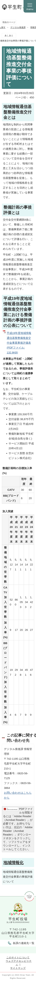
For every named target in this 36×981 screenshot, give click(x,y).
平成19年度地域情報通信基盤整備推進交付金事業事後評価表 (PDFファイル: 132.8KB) (19, 343)
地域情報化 (13, 862)
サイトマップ (18, 968)
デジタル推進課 (18, 27)
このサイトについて (18, 957)
